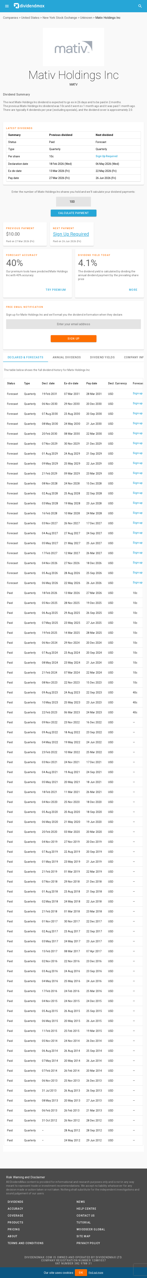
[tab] (25, 357)
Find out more (96, 1272)
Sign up (138, 393)
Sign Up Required (107, 156)
